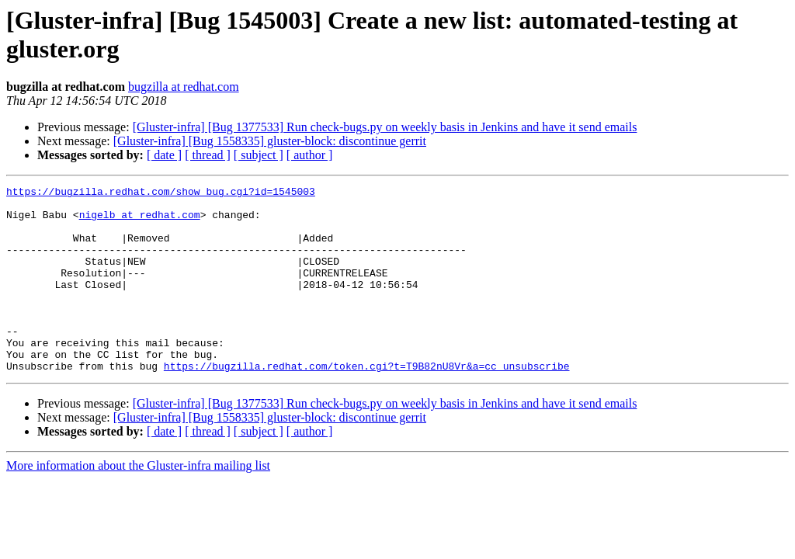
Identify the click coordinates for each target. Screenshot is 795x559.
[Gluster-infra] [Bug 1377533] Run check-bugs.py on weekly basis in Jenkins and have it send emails (385, 127)
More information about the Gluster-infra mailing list (138, 502)
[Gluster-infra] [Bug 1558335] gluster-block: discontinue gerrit (269, 141)
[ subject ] (258, 154)
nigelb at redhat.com (139, 221)
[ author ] (309, 154)
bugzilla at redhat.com (183, 86)
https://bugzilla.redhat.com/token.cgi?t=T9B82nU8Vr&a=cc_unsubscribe (367, 403)
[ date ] (164, 154)
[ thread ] (208, 154)
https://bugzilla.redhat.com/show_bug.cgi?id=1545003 (160, 193)
